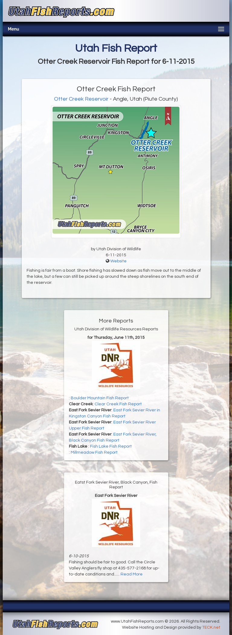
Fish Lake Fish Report (111, 446)
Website (118, 261)
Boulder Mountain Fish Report (100, 398)
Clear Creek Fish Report (118, 404)
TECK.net (211, 627)
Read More (132, 574)
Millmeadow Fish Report (94, 452)
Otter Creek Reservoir (81, 99)
